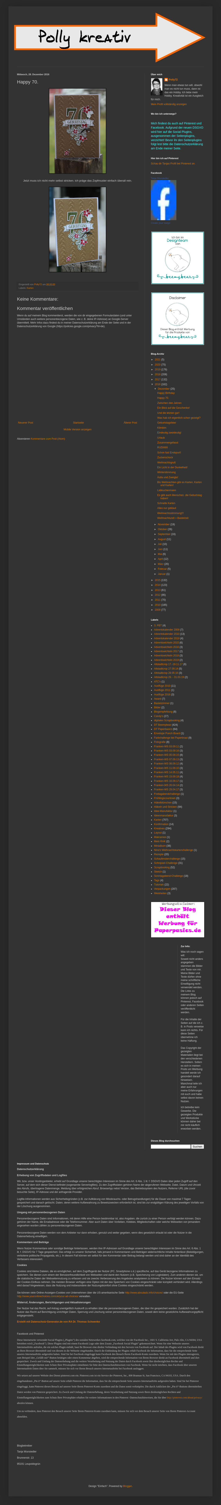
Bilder (157, 707)
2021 (158, 359)
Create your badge (160, 223)
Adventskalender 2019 (166, 638)
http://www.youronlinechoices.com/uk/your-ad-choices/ (47, 1296)
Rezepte (159, 854)
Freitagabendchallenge (167, 793)
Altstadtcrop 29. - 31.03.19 (169, 677)
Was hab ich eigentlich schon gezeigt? (179, 417)
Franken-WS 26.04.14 (166, 785)
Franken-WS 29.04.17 (166, 789)
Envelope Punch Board (167, 733)
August (162, 539)
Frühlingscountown (165, 798)
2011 (158, 599)
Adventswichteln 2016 (166, 647)
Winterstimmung (166, 472)
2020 (158, 364)
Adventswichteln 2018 (166, 655)
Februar (162, 568)
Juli (160, 544)
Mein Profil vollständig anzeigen (169, 104)
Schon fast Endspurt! (169, 452)
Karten (30, 288)
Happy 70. (163, 397)
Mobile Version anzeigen (78, 429)
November (164, 524)
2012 (158, 594)
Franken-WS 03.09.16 (166, 750)
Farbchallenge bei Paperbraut (171, 737)
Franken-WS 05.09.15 (166, 754)
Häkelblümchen (163, 802)
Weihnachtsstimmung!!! (170, 513)
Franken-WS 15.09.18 (166, 776)
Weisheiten (160, 893)
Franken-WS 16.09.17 (166, 781)
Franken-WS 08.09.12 (166, 763)
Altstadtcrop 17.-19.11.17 (168, 664)
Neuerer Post (25, 422)
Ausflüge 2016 (162, 694)
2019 (158, 369)
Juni (160, 549)
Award (157, 698)
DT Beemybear (162, 724)
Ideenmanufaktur (163, 815)
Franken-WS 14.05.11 (166, 772)
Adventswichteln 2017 (166, 651)
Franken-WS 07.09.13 (166, 759)
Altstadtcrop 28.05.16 (166, 672)
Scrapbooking (162, 867)
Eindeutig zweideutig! (169, 432)
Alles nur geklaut (166, 508)
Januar (162, 574)
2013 (158, 590)
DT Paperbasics (163, 729)
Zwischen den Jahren (169, 403)
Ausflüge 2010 (162, 685)
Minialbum (160, 845)
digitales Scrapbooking (167, 720)
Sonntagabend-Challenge (168, 875)
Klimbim (161, 427)
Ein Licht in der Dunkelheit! (172, 467)
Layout (158, 832)
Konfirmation (161, 824)
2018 (158, 374)
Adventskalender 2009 (166, 629)
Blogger (127, 1486)
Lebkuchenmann (166, 490)
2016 (158, 384)
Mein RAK (160, 841)
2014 (158, 585)
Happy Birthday (166, 393)
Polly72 (173, 79)
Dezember (164, 388)
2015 (158, 580)
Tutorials (159, 884)
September (164, 534)
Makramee (160, 837)
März (161, 564)
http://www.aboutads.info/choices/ (144, 1292)
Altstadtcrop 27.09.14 (166, 668)
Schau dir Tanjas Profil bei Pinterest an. (173, 163)
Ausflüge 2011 (162, 690)
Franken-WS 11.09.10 (166, 768)
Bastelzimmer (162, 703)
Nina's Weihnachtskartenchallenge (173, 850)
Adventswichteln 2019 (166, 660)
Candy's (158, 716)
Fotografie (160, 742)
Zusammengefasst (167, 442)
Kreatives (159, 828)
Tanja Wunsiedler (160, 178)
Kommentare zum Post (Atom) (48, 438)
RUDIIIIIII (162, 447)
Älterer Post (130, 422)
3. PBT (158, 625)
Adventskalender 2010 (166, 633)
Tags (156, 880)
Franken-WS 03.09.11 (166, 746)
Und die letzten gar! (168, 412)
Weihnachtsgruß (166, 462)
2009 (158, 609)
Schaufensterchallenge (167, 858)
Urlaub (161, 437)
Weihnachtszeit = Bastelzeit (172, 518)
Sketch (158, 871)
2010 (158, 604)
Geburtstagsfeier (166, 422)
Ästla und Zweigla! (167, 477)
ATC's (157, 681)
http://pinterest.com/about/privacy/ (184, 1397)
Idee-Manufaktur (163, 811)
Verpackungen (162, 888)
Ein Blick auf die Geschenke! (173, 407)
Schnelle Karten (166, 503)
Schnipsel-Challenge (165, 863)
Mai (160, 554)
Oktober (163, 529)
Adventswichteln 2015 (166, 642)
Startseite (78, 422)
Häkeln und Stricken (165, 806)
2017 (158, 379)
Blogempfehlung (163, 711)
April (161, 558)
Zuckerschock (165, 457)
